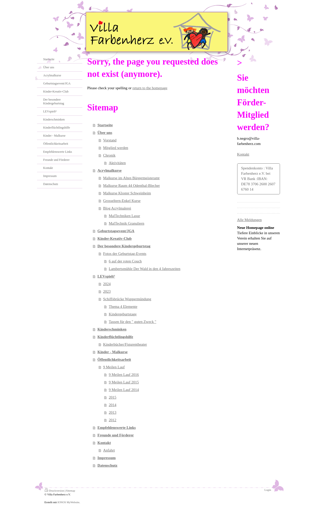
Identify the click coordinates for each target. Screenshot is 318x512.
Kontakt (104, 443)
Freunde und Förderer (115, 435)
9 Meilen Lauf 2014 (124, 390)
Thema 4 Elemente (123, 307)
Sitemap (70, 490)
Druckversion (54, 490)
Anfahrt (109, 450)
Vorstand (110, 140)
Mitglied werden (115, 148)
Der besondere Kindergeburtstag (123, 246)
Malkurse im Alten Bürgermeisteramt (131, 178)
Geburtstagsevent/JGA (115, 231)
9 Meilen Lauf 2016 (124, 375)
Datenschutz (107, 465)
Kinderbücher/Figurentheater (125, 344)
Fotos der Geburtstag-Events (125, 254)
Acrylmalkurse (109, 170)
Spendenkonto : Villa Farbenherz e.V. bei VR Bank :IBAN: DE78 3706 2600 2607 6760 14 (258, 178)
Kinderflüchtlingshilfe (115, 337)
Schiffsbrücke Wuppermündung (127, 299)
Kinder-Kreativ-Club (114, 238)
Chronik (109, 155)
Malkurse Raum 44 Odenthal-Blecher (131, 186)
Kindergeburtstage (123, 314)
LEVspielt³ (106, 276)
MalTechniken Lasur (124, 216)
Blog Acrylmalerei (117, 208)
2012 (112, 420)
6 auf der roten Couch (125, 261)
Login (267, 489)
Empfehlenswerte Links (116, 428)
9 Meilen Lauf (114, 367)
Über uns (104, 133)
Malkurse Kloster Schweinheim (127, 193)
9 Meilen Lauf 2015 (124, 382)
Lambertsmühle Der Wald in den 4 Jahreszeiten (144, 269)
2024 (107, 284)
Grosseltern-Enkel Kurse (122, 201)
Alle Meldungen (249, 220)
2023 (107, 291)
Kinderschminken (111, 329)
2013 (112, 412)
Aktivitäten (117, 163)
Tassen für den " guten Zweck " (132, 322)
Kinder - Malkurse (112, 352)
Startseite (105, 125)
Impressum (106, 458)
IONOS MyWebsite (68, 502)
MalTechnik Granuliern (126, 223)
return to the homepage (149, 88)
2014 (112, 405)
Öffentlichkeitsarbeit (114, 359)
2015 (112, 397)
